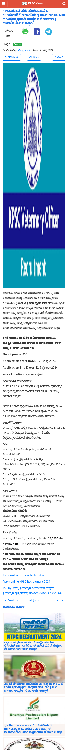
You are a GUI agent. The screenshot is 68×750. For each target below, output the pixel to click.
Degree (17, 44)
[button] (12, 57)
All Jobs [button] (34, 57)
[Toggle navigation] (4, 4)
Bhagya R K (24, 50)
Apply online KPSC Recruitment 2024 (26, 582)
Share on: (9, 33)
